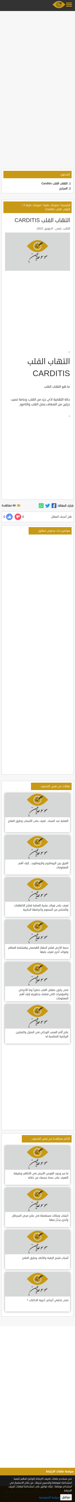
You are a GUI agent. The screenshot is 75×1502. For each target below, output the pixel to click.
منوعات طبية (51, 205)
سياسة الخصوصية (49, 1497)
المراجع (63, 188)
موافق (66, 1497)
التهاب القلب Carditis (54, 183)
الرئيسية (65, 205)
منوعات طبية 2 (32, 205)
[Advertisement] (37, 50)
